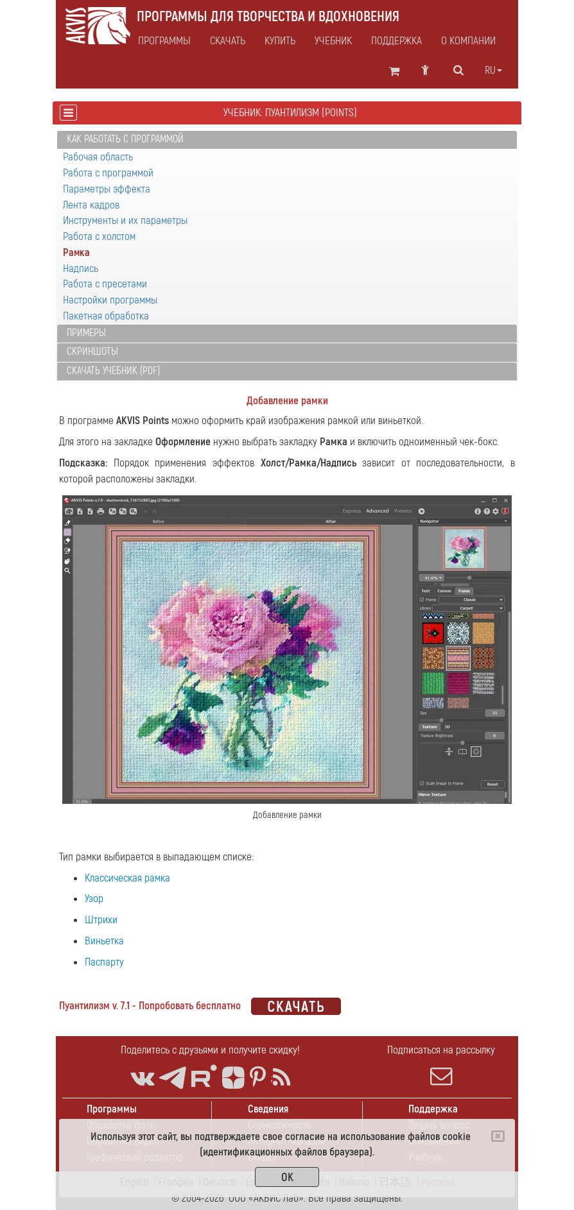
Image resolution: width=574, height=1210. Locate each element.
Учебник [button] (333, 41)
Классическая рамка (127, 878)
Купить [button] (280, 41)
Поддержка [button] (396, 41)
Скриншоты (92, 351)
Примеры (86, 333)
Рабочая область (98, 157)
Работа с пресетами (105, 284)
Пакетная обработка (106, 316)
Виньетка (104, 941)
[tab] (287, 140)
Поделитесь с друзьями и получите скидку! (210, 1050)
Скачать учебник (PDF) (113, 370)
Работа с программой (108, 173)
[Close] (498, 1136)
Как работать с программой (125, 139)
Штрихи (101, 919)
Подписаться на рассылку (441, 1065)
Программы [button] (164, 41)
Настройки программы (110, 300)
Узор (94, 898)
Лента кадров (91, 205)
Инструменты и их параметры (125, 220)
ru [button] (493, 70)
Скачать (227, 41)
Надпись (80, 268)
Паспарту (104, 962)
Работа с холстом (99, 236)
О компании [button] (468, 41)
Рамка (76, 252)
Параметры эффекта (106, 189)
